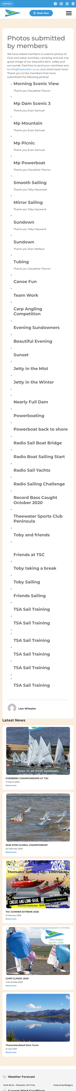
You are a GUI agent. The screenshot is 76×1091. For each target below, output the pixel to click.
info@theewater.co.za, (25, 69)
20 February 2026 (14, 848)
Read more (11, 785)
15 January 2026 (13, 915)
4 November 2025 (14, 982)
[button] (69, 13)
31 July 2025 (11, 1049)
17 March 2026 (12, 782)
